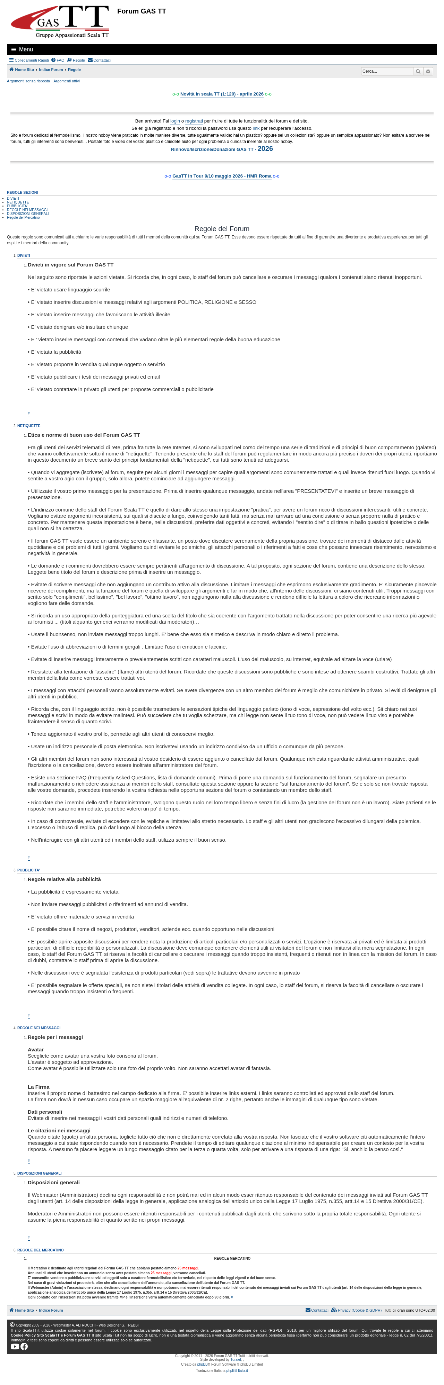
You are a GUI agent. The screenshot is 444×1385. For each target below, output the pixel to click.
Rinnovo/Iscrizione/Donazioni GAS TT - (222, 148)
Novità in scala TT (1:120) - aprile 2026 (222, 94)
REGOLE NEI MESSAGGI (27, 210)
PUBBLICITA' (17, 206)
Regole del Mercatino (23, 217)
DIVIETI (13, 198)
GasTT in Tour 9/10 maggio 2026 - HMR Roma (222, 176)
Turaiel (235, 1359)
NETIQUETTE (18, 202)
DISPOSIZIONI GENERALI (28, 214)
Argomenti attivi (66, 81)
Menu (26, 49)
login (175, 121)
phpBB (202, 1364)
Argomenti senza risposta (28, 81)
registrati (194, 121)
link (256, 128)
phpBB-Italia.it (237, 1371)
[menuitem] (58, 60)
